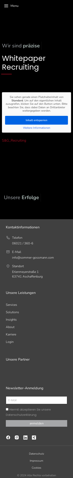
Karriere (11, 334)
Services (11, 305)
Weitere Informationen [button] (36, 127)
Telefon (17, 238)
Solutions (12, 312)
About (10, 327)
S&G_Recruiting (14, 140)
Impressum (36, 455)
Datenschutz (36, 448)
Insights (11, 319)
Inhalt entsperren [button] (36, 120)
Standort (18, 266)
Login (10, 342)
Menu (11, 6)
